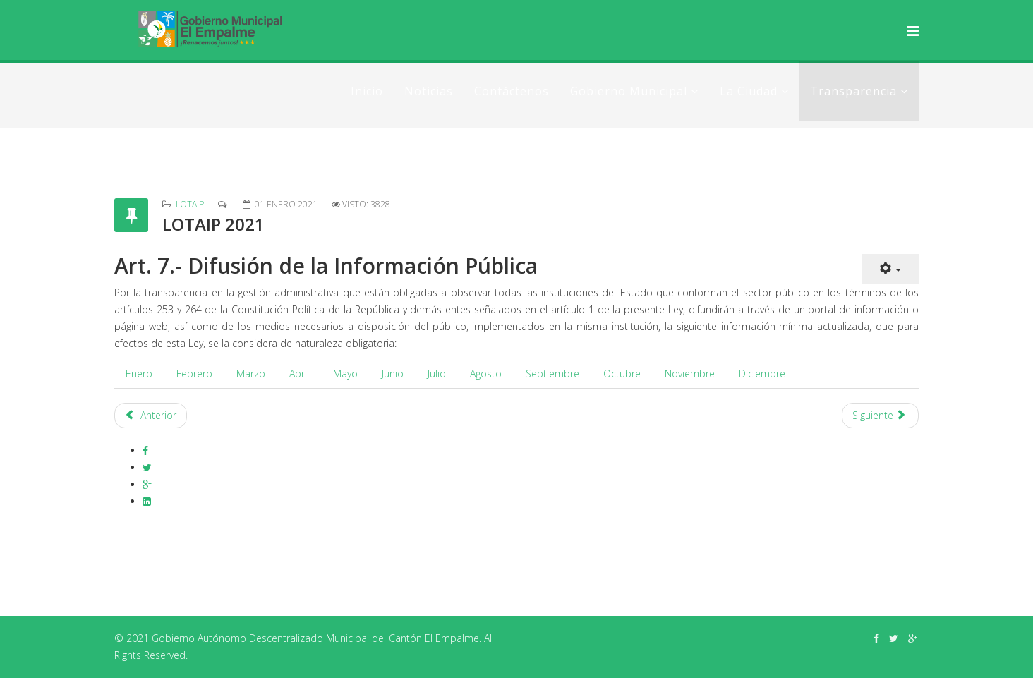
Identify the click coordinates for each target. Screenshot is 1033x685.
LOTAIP (190, 204)
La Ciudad (749, 91)
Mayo (345, 373)
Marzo (250, 373)
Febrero (194, 373)
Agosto (486, 373)
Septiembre (552, 373)
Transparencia (853, 91)
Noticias (428, 91)
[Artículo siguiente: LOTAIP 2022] (880, 415)
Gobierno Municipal (628, 91)
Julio (437, 373)
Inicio (367, 91)
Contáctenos (511, 91)
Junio (393, 373)
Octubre (622, 373)
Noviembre (690, 373)
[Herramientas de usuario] (890, 269)
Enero (139, 373)
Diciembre (762, 373)
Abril (299, 373)
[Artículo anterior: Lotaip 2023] (150, 415)
